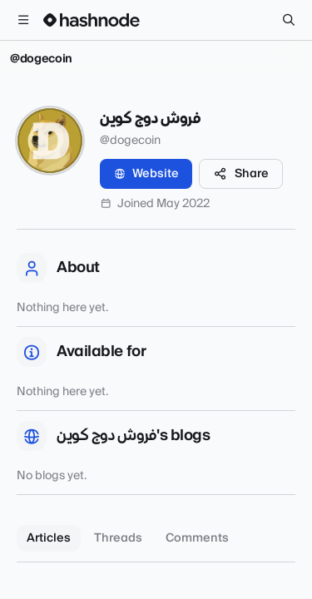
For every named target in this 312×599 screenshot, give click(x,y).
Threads (118, 538)
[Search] (288, 20)
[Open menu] (23, 20)
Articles (49, 538)
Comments (197, 538)
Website (146, 174)
